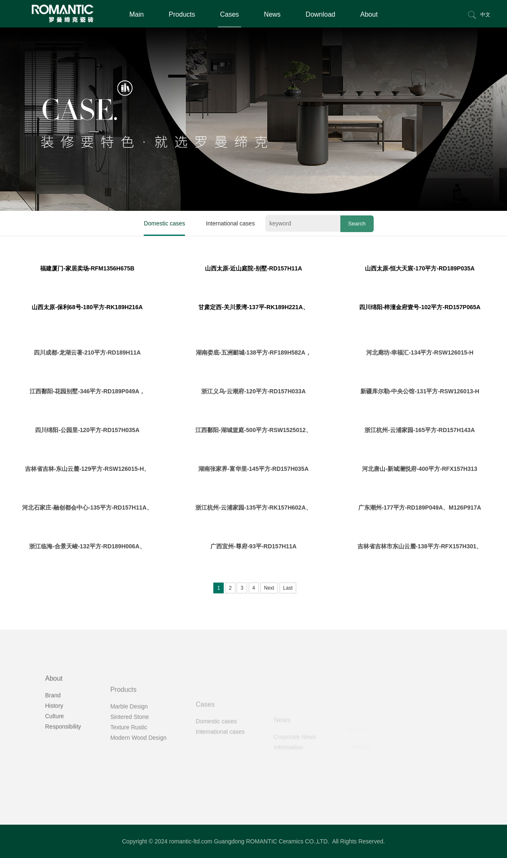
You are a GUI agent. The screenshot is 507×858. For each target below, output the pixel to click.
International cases (230, 223)
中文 (485, 15)
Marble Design (129, 729)
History (54, 723)
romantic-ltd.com (190, 841)
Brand (52, 713)
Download (320, 14)
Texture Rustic (128, 750)
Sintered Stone (129, 739)
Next (269, 588)
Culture (54, 734)
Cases (229, 14)
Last (288, 588)
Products (182, 14)
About (369, 14)
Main (136, 14)
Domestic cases (164, 223)
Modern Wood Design (138, 760)
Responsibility (63, 744)
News (272, 14)
